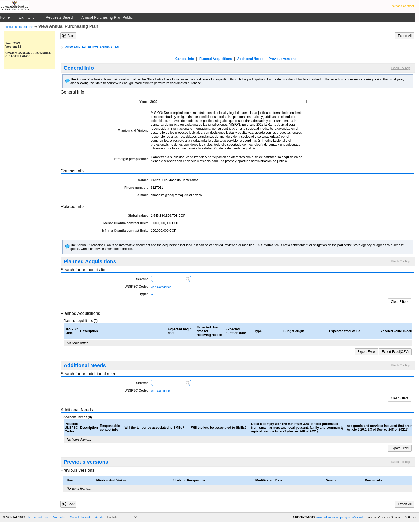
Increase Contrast (402, 5)
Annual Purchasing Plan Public (107, 17)
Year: (143, 102)
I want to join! (28, 17)
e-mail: (142, 195)
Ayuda (99, 517)
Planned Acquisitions (215, 59)
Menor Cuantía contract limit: (125, 223)
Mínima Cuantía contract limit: (125, 231)
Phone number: (136, 188)
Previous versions (282, 59)
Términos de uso (38, 517)
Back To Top (400, 68)
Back (71, 36)
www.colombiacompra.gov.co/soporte (340, 517)
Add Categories (161, 286)
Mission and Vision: (133, 130)
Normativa (59, 517)
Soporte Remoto (80, 517)
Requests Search (59, 17)
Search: (142, 279)
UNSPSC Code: (136, 286)
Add (153, 294)
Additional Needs (250, 59)
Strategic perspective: (131, 159)
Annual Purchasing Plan (19, 26)
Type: (143, 294)
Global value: (138, 216)
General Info (184, 59)
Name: (143, 180)
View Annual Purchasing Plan (68, 26)
